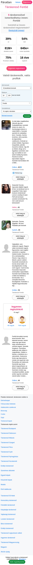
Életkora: (4, 92)
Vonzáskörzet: (6, 108)
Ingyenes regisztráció (16, 68)
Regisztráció (27, 2)
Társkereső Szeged (8, 442)
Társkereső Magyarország (10, 542)
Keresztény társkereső (9, 500)
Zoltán (14, 290)
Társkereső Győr (7, 452)
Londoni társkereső (7, 519)
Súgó (2, 417)
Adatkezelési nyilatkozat (8, 407)
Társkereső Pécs (7, 447)
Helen (14, 207)
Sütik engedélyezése (17, 562)
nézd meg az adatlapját (20, 178)
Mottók (3, 484)
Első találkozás (6, 489)
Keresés (27, 116)
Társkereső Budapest (8, 428)
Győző (14, 230)
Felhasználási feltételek (8, 404)
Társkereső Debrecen (8, 433)
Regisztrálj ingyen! (16, 30)
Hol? (3, 100)
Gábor (14, 167)
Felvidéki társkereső (8, 505)
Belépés (18, 2)
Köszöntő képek (6, 480)
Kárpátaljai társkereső (8, 510)
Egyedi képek (5, 475)
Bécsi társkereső (6, 524)
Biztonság (4, 410)
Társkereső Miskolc (7, 438)
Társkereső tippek (6, 421)
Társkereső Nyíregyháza (9, 456)
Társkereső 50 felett (8, 496)
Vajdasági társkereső (8, 514)
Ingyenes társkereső (8, 538)
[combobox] (16, 103)
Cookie (3, 414)
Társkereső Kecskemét (9, 461)
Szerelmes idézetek (8, 470)
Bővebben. (22, 559)
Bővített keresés (7, 115)
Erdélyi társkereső (7, 466)
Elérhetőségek (5, 400)
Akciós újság (5, 552)
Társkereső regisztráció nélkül (11, 533)
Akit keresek (5, 85)
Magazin (4, 547)
